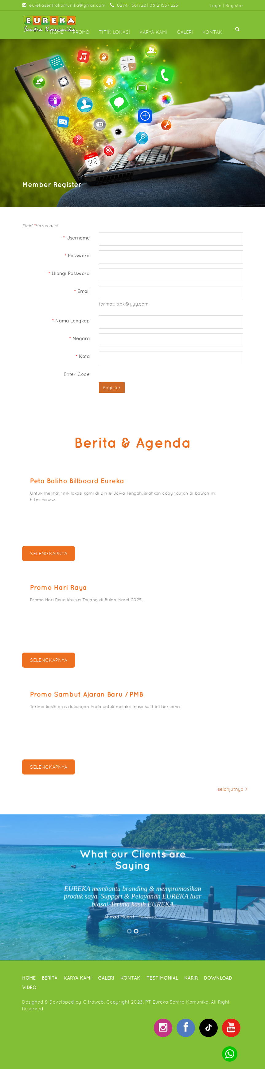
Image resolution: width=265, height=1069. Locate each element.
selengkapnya (48, 553)
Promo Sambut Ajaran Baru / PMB (89, 695)
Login (216, 5)
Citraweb (93, 1002)
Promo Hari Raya (62, 588)
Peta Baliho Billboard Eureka (80, 482)
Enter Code (77, 374)
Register (234, 5)
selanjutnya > (233, 789)
